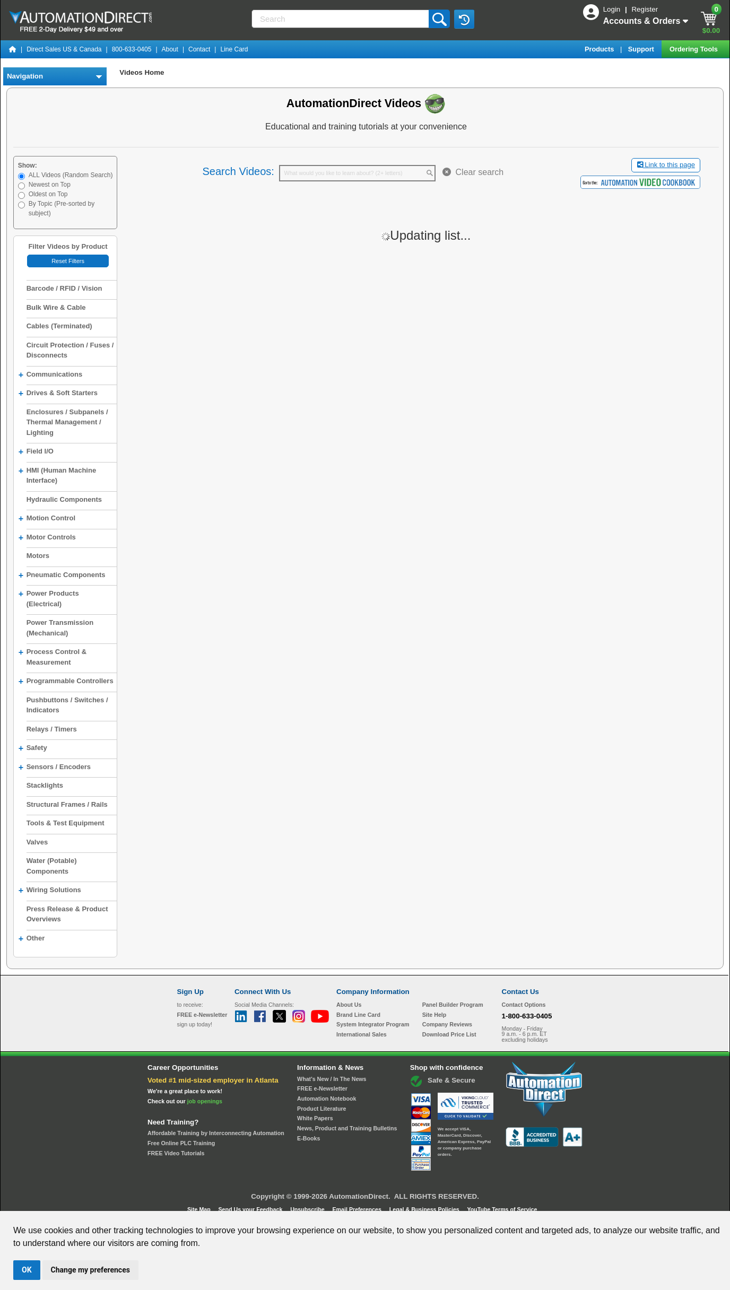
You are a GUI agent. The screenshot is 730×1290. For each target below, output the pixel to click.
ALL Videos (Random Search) (71, 175)
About (170, 49)
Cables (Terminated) (59, 326)
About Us (348, 1004)
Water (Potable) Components (52, 866)
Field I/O (36, 452)
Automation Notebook (326, 1098)
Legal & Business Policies (425, 1209)
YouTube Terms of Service (502, 1209)
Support (642, 49)
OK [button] (27, 1270)
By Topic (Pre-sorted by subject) (62, 208)
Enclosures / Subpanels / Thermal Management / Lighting (67, 422)
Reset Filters (68, 261)
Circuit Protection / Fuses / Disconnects (70, 350)
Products (600, 49)
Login (612, 9)
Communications (50, 375)
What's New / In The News (331, 1079)
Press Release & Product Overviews (67, 914)
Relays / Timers (52, 729)
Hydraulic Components (64, 499)
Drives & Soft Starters (58, 393)
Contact (199, 49)
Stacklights (45, 785)
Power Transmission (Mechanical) (60, 627)
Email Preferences (357, 1209)
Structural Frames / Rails (67, 804)
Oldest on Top (48, 194)
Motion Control (47, 518)
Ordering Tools (694, 49)
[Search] (341, 19)
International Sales (361, 1034)
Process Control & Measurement (52, 656)
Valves (37, 842)
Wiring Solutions (50, 890)
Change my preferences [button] (90, 1270)
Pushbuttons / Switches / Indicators (67, 705)
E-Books (308, 1138)
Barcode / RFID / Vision (64, 288)
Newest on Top (50, 184)
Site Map (199, 1209)
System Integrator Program (372, 1024)
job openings (204, 1101)
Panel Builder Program (452, 1004)
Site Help (434, 1015)
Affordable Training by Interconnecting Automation (215, 1133)
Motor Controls (47, 537)
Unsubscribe (308, 1209)
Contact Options (524, 1004)
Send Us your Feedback (251, 1209)
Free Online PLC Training (181, 1143)
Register (644, 9)
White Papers (315, 1118)
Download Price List (449, 1034)
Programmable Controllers (66, 681)
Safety (33, 748)
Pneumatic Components (62, 575)
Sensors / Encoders (55, 767)
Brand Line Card (358, 1015)
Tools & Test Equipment (66, 823)
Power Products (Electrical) (49, 598)
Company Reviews (447, 1024)
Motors (38, 556)
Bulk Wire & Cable (56, 307)
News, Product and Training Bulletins (347, 1128)
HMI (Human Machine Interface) (57, 475)
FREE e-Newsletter (322, 1088)
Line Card (234, 49)
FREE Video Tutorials (175, 1153)
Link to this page (666, 165)
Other (32, 938)
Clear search (473, 172)
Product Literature (321, 1108)
